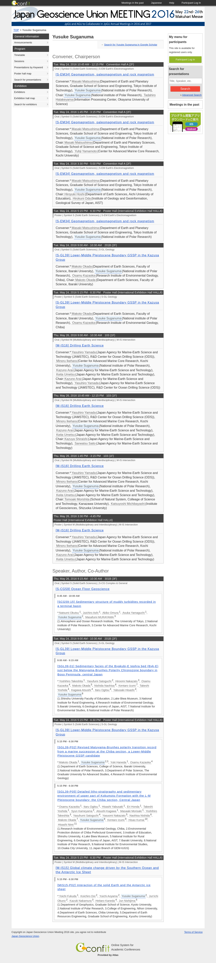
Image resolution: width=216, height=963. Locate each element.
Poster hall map (22, 73)
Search (185, 88)
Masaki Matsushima (85, 81)
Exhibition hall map (24, 98)
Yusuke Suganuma (34, 30)
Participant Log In (185, 59)
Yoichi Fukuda (67, 896)
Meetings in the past (184, 104)
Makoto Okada (82, 266)
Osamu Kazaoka (83, 275)
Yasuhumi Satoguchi (85, 815)
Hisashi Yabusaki (112, 806)
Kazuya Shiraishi (75, 439)
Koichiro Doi (88, 896)
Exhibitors (19, 92)
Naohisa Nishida (140, 815)
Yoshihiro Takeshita (71, 681)
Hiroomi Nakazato (126, 681)
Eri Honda (133, 806)
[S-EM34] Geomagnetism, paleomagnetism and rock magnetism (105, 74)
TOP (16, 30)
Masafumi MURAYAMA (99, 617)
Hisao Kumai (136, 820)
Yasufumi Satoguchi (99, 681)
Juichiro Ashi (90, 612)
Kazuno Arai (64, 370)
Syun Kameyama (81, 811)
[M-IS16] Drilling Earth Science (80, 345)
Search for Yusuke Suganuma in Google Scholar (130, 44)
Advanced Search (192, 94)
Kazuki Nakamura (81, 900)
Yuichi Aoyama (108, 896)
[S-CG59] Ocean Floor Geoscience (83, 589)
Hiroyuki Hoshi (74, 194)
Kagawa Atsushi (81, 690)
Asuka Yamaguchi (134, 612)
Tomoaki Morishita (76, 499)
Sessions (19, 61)
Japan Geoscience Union (25, 936)
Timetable (19, 55)
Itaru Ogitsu (102, 690)
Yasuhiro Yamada (84, 352)
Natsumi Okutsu (69, 612)
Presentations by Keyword (28, 67)
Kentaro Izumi (127, 685)
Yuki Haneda (118, 762)
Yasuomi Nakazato (114, 815)
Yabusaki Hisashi (123, 690)
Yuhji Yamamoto (86, 151)
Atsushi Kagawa (106, 811)
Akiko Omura (110, 612)
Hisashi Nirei (66, 824)
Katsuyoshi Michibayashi (128, 503)
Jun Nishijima (127, 900)
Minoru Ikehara (66, 361)
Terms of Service (193, 932)
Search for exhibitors (25, 104)
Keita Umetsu (65, 374)
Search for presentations (27, 79)
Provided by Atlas (108, 955)
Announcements (23, 42)
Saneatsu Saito (85, 443)
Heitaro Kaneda (105, 900)
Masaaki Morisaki (131, 811)
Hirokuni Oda (82, 198)
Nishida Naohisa (104, 685)
